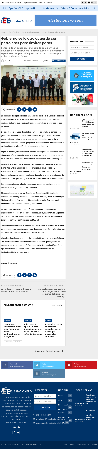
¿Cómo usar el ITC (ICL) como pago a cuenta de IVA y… (88, 123)
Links (40, 3)
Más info (16, 427)
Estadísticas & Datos (66, 8)
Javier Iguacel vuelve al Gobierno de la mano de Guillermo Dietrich (16, 290)
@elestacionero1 (54, 351)
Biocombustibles (64, 405)
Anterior (8, 342)
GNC (20, 8)
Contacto (48, 3)
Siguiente (17, 342)
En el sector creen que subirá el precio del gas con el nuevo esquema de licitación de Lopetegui (51, 293)
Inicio (4, 8)
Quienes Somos (30, 3)
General (7, 320)
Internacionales (64, 417)
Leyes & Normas (33, 8)
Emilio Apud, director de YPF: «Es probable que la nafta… (88, 152)
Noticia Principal (58, 60)
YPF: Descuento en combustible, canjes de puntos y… (82, 137)
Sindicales (48, 8)
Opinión (13, 8)
